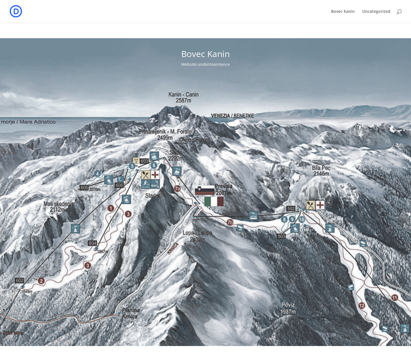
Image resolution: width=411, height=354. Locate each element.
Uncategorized (376, 11)
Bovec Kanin (343, 11)
